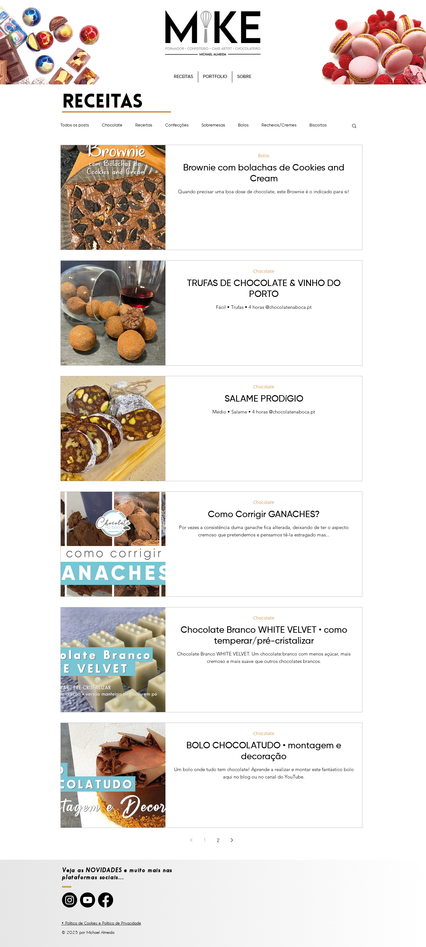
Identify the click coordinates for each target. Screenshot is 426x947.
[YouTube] (87, 900)
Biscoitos (318, 125)
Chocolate (112, 125)
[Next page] (231, 840)
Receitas (143, 125)
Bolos (243, 125)
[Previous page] (191, 840)
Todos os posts (74, 125)
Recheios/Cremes (279, 125)
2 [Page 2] (218, 840)
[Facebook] (105, 900)
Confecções (177, 125)
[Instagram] (69, 900)
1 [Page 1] (204, 840)
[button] (354, 126)
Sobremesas (213, 125)
